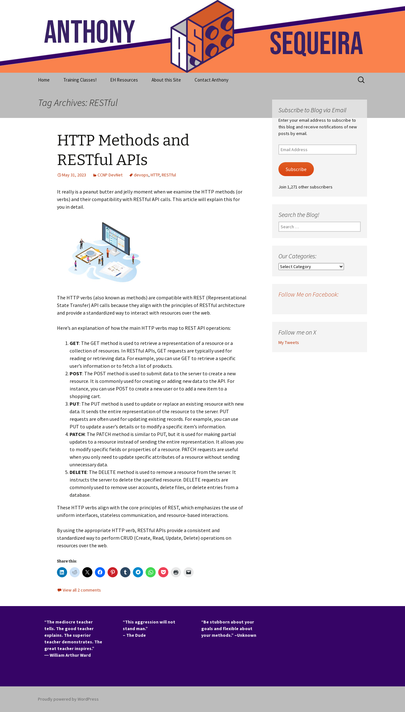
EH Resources (124, 80)
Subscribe (296, 169)
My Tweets (288, 342)
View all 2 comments (82, 590)
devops (141, 175)
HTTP (155, 175)
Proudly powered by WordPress (68, 699)
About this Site (166, 80)
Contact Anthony (211, 80)
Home (44, 80)
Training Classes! (80, 80)
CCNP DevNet (109, 175)
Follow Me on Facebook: (308, 294)
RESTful (169, 175)
